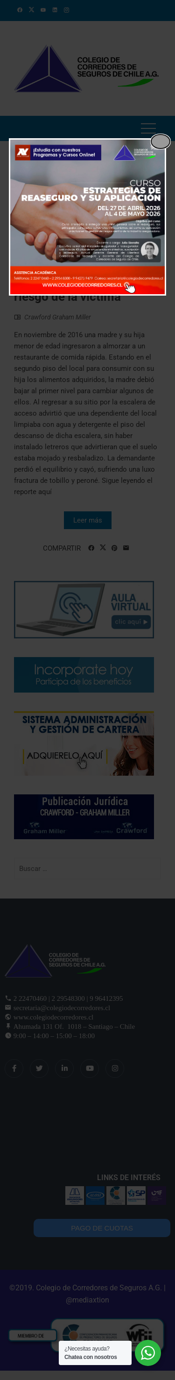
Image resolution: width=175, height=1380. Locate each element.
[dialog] (88, 217)
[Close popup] (160, 141)
